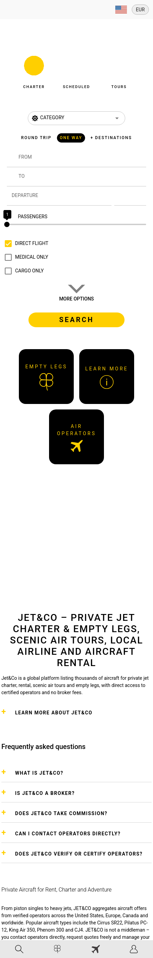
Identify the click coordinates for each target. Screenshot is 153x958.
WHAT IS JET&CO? (39, 773)
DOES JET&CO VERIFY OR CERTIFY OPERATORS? (79, 854)
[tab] (19, 949)
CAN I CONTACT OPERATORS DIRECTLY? (68, 833)
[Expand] (121, 9)
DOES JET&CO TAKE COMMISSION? (61, 813)
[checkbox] (24, 243)
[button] (34, 70)
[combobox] (82, 160)
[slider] (76, 224)
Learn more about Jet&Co (53, 712)
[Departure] (61, 196)
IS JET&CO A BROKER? (45, 793)
